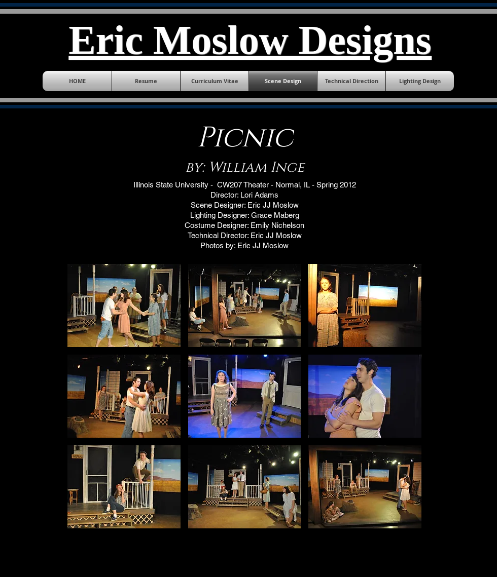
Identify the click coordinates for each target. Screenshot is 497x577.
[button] (124, 305)
